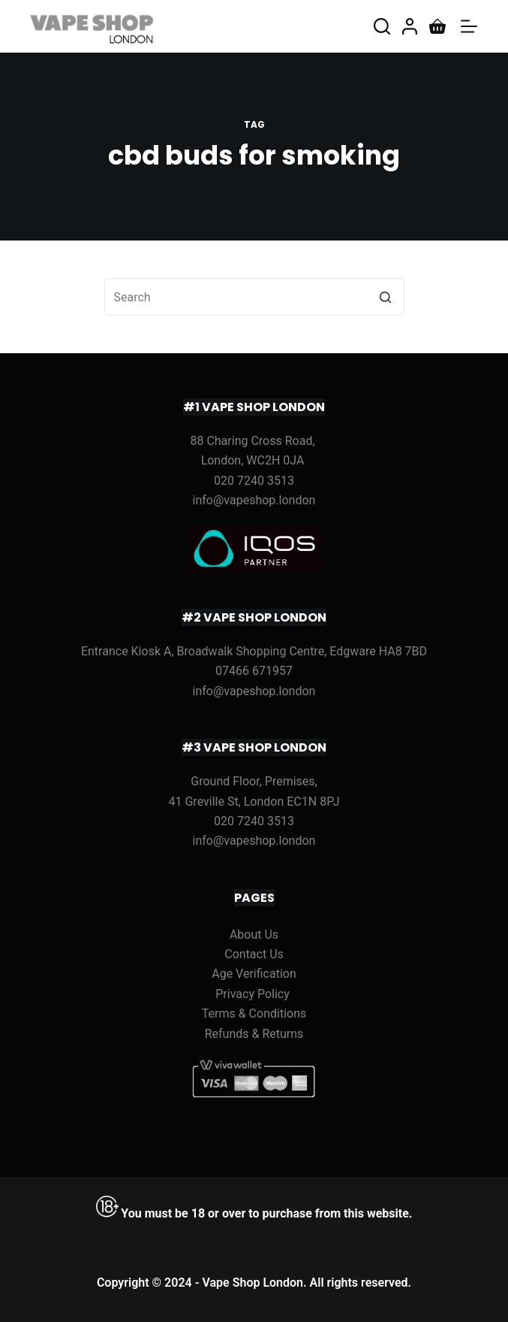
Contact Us (254, 954)
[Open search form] (382, 26)
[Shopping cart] (437, 26)
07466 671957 (254, 671)
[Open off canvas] (469, 26)
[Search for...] (254, 297)
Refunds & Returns (254, 1034)
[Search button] (385, 297)
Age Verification (254, 974)
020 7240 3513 (254, 480)
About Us (254, 934)
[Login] (409, 26)
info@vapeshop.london (254, 500)
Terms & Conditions (254, 1013)
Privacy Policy (252, 994)
